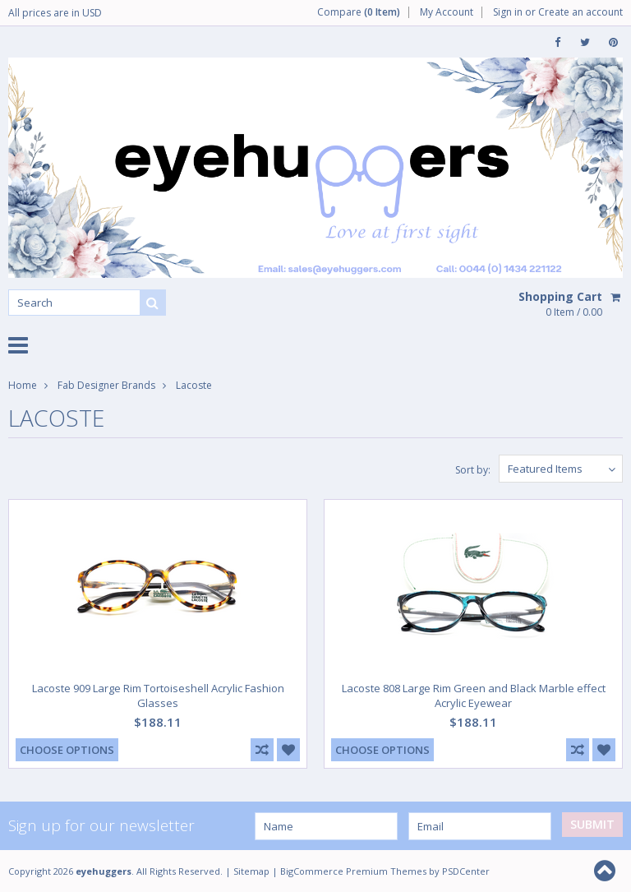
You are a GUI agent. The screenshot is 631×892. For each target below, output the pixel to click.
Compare (358, 12)
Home (22, 385)
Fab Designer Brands (106, 385)
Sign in (508, 12)
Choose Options (67, 749)
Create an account (580, 12)
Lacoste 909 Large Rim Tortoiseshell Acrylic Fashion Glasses (158, 695)
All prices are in (55, 13)
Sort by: (473, 470)
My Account (446, 12)
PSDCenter (466, 871)
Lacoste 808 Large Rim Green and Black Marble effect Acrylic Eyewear (474, 695)
